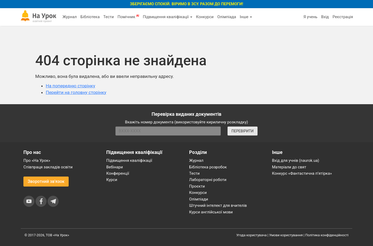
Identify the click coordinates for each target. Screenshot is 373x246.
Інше (246, 16)
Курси (111, 179)
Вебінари (114, 167)
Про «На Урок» (36, 160)
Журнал (69, 16)
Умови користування (286, 235)
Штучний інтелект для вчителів (218, 205)
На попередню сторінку (70, 85)
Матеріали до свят (289, 167)
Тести (108, 16)
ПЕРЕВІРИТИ (242, 131)
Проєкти (197, 186)
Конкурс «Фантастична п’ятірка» (302, 173)
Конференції (117, 173)
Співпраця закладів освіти (48, 167)
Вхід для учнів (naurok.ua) (295, 160)
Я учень (310, 16)
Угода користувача (251, 235)
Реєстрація (342, 16)
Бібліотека (90, 16)
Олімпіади (198, 199)
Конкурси (205, 16)
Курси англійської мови (211, 212)
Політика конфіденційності (327, 235)
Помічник (128, 16)
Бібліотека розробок (208, 167)
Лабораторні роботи (207, 179)
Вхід (325, 16)
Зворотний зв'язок (46, 181)
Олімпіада (226, 16)
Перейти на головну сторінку (76, 92)
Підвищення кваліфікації (167, 16)
